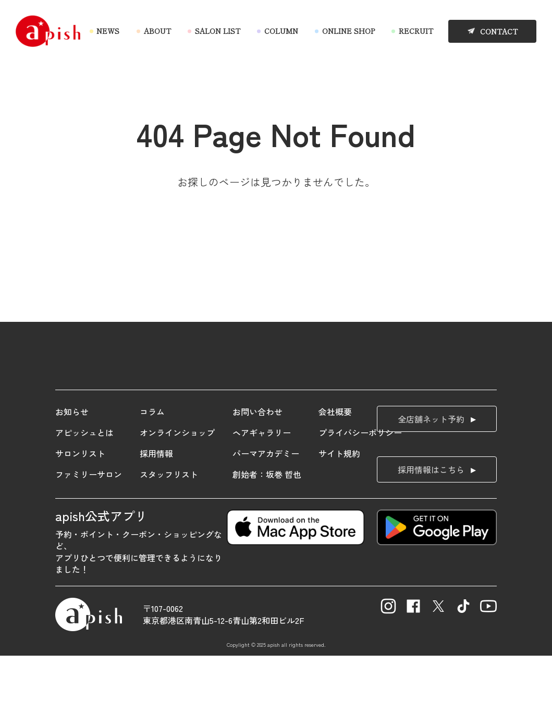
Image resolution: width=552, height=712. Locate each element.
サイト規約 (339, 510)
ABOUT (157, 31)
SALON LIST (217, 31)
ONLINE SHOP (348, 31)
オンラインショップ (177, 489)
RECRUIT (416, 31)
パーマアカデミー (265, 510)
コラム (152, 468)
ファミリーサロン (88, 531)
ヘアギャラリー (261, 489)
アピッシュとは (84, 489)
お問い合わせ (257, 468)
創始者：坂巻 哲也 (266, 531)
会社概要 (335, 468)
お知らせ (72, 468)
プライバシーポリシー (360, 489)
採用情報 (156, 510)
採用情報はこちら (431, 526)
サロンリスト (80, 510)
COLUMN (281, 31)
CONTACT (499, 31)
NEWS (107, 31)
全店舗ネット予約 (431, 475)
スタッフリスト (169, 531)
